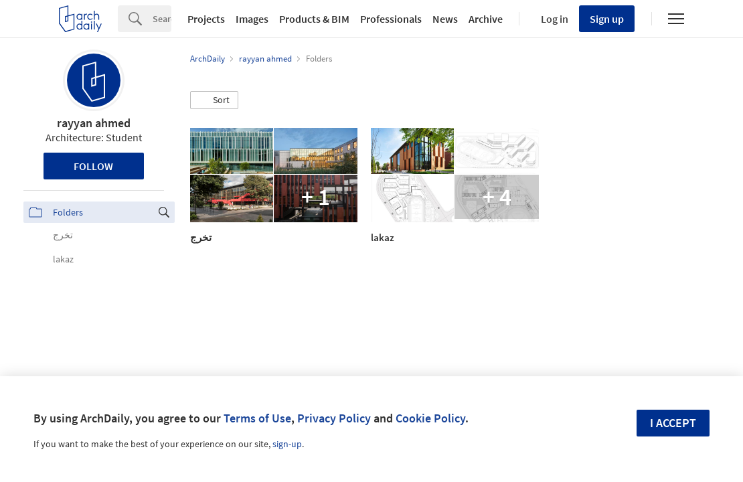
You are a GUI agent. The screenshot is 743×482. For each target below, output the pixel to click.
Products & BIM (314, 18)
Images (252, 18)
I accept (673, 422)
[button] (214, 100)
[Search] (162, 18)
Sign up (607, 18)
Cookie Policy (430, 418)
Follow (93, 166)
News (445, 18)
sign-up (287, 444)
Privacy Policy (334, 418)
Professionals (391, 18)
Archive (486, 18)
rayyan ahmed (94, 123)
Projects (206, 18)
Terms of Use (257, 418)
